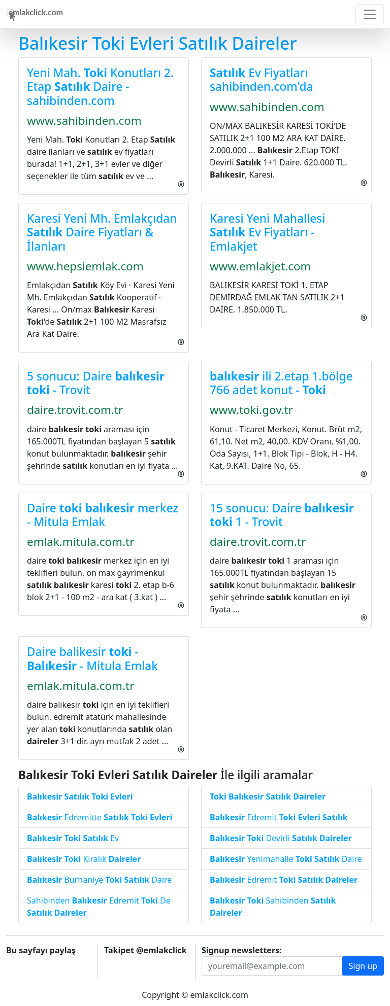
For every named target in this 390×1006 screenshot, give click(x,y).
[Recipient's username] (272, 966)
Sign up (362, 966)
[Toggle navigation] (369, 14)
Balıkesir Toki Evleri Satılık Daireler (157, 43)
